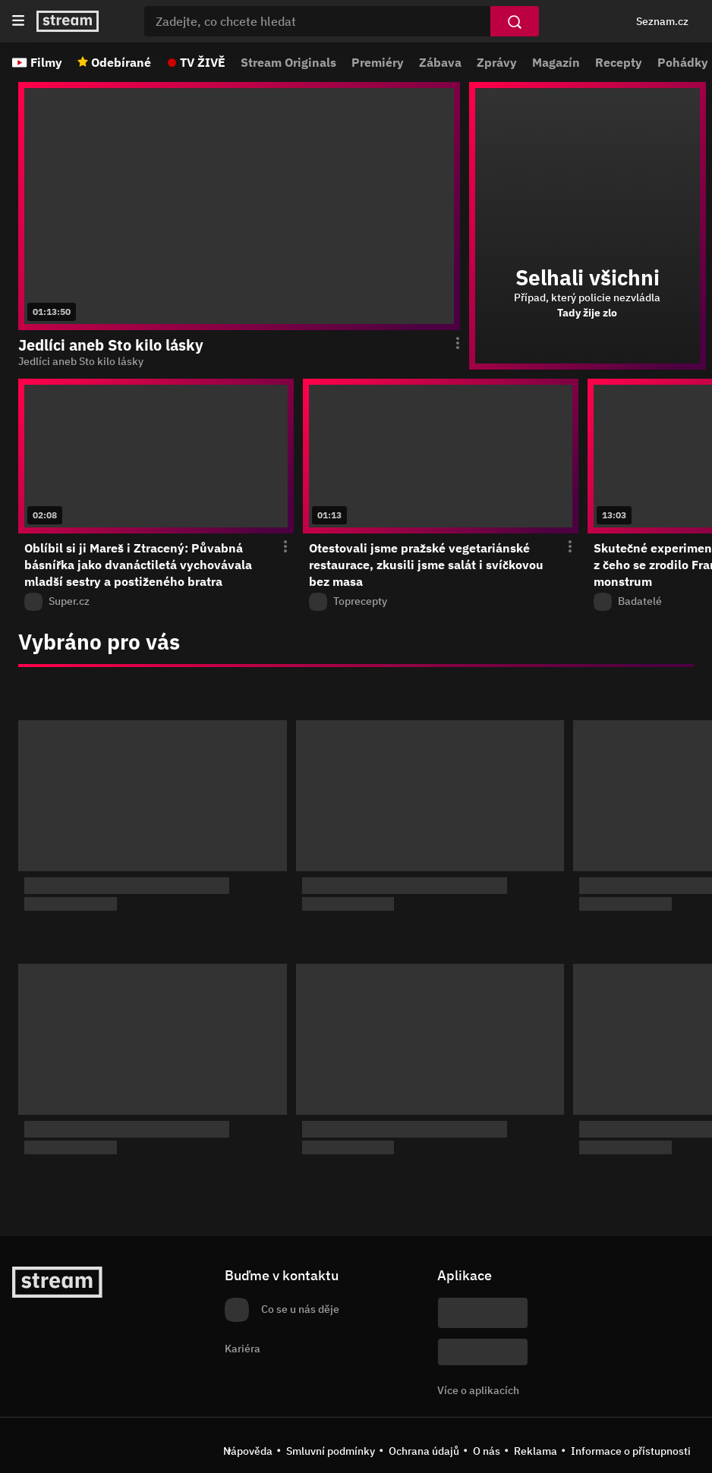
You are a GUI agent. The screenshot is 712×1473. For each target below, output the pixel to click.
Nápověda (248, 1451)
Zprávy (497, 62)
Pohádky (682, 62)
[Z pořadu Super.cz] (156, 602)
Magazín (556, 62)
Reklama (535, 1451)
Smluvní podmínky (330, 1451)
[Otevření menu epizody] (448, 343)
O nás (486, 1451)
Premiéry (377, 62)
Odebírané (121, 62)
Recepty (618, 62)
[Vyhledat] (514, 21)
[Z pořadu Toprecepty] (440, 602)
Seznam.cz (662, 21)
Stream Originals (288, 62)
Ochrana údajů (424, 1451)
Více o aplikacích (478, 1390)
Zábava (440, 62)
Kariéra (242, 1348)
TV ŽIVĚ (202, 62)
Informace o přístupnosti (631, 1451)
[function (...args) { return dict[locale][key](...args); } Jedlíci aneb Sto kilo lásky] (239, 362)
